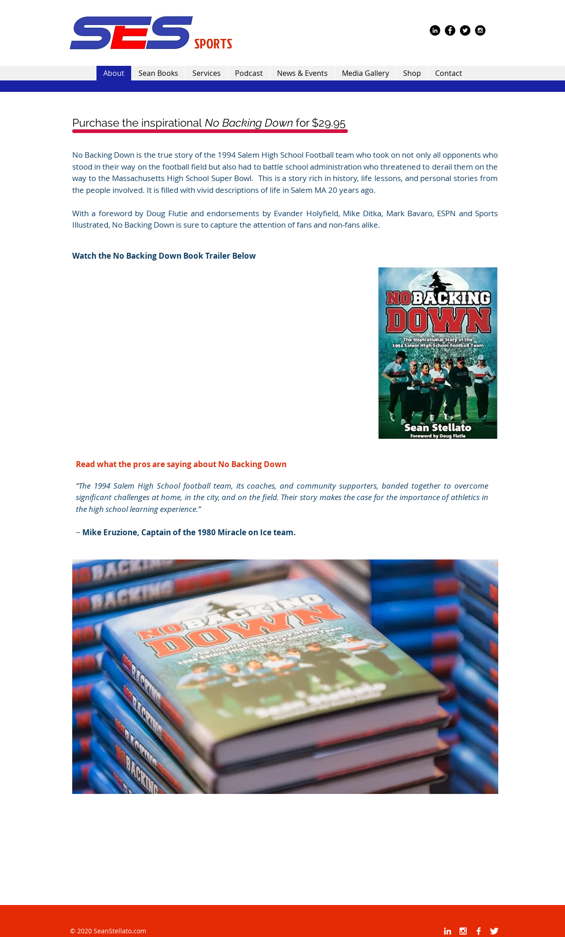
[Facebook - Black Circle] (450, 30)
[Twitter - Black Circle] (465, 30)
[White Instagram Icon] (463, 931)
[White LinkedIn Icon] (447, 931)
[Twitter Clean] (494, 931)
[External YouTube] (222, 354)
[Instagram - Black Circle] (480, 30)
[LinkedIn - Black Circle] (435, 30)
